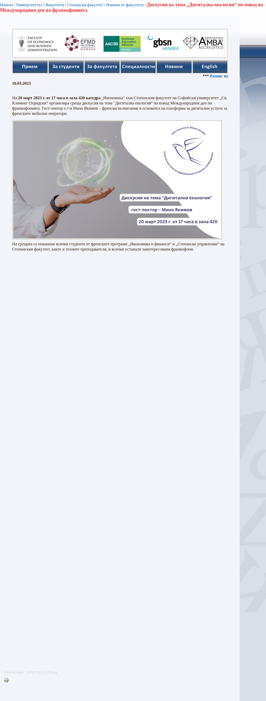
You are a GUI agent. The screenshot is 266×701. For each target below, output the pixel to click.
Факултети (54, 4)
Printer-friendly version (7, 680)
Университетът (29, 4)
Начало (6, 4)
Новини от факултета (124, 4)
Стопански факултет (85, 4)
